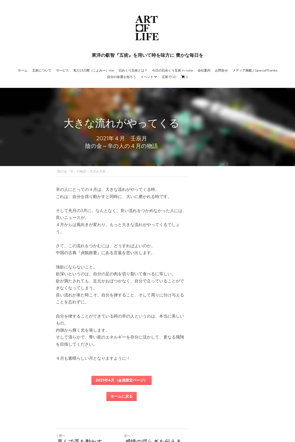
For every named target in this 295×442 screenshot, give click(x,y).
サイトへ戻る (67, 414)
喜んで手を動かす (80, 399)
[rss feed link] (236, 414)
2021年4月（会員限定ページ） (147, 338)
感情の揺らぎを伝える (180, 399)
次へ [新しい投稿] (154, 393)
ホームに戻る (147, 354)
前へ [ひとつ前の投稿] (61, 393)
